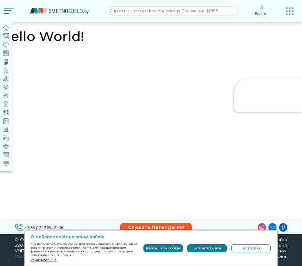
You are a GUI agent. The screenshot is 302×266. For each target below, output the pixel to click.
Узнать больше (43, 260)
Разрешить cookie (163, 248)
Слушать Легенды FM (156, 227)
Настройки (250, 248)
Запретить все (207, 248)
